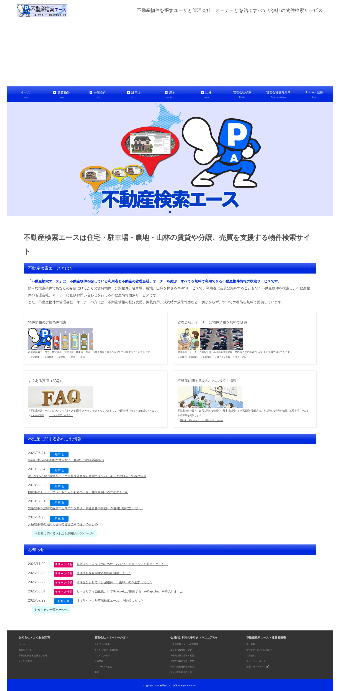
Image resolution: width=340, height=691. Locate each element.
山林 (206, 94)
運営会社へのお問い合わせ (263, 648)
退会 (97, 671)
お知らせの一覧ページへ (53, 608)
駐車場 (134, 94)
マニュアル (245, 356)
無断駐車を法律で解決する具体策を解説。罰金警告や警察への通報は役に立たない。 (94, 507)
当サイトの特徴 (104, 643)
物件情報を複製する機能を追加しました (108, 572)
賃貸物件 (62, 94)
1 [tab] (170, 211)
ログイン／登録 (104, 654)
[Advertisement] (170, 51)
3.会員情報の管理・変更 (185, 654)
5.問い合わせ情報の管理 (185, 665)
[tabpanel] (170, 158)
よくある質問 (38, 414)
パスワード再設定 (106, 665)
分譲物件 (98, 94)
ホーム (25, 94)
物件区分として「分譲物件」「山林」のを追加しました (120, 581)
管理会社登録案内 (278, 94)
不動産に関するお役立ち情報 (37, 654)
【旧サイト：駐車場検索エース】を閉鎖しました (115, 599)
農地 (170, 94)
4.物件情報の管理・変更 (185, 659)
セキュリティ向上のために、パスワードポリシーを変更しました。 (129, 563)
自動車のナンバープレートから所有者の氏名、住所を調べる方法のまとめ (85, 491)
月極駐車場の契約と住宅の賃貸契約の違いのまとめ (68, 523)
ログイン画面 (226, 356)
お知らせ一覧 (27, 648)
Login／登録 (314, 94)
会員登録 (209, 356)
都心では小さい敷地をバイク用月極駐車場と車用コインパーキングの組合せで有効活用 (95, 475)
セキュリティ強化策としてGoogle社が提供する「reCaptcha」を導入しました (137, 590)
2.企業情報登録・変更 (184, 648)
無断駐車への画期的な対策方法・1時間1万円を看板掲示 (71, 459)
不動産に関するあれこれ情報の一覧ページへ (204, 419)
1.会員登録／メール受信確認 (188, 643)
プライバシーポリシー (260, 659)
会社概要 (252, 643)
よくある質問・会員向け (63, 414)
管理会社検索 (242, 94)
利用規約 (252, 654)
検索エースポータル (260, 665)
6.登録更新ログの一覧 (184, 671)
